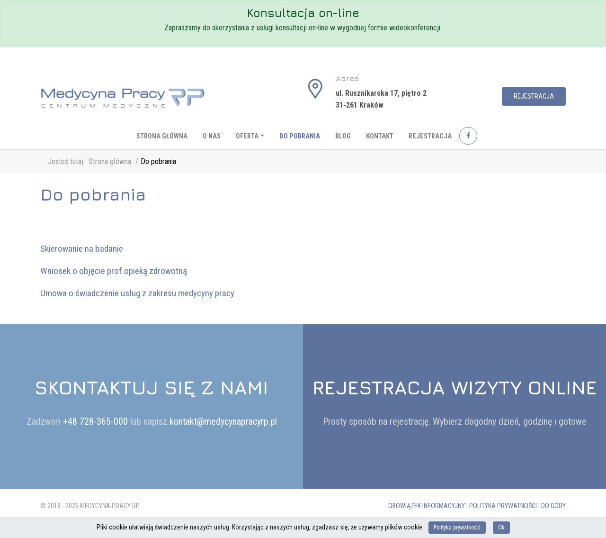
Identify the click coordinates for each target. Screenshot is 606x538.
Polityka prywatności (503, 506)
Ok (501, 527)
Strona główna (161, 136)
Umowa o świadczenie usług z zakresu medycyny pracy (137, 293)
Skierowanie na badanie (81, 248)
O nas (212, 136)
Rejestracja (534, 96)
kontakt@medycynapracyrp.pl (223, 421)
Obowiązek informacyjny (426, 506)
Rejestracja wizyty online (454, 387)
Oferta (247, 136)
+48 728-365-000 (96, 421)
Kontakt (379, 136)
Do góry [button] (553, 506)
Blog (343, 136)
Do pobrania (299, 136)
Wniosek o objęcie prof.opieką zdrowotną (113, 270)
